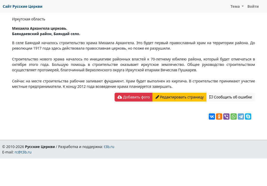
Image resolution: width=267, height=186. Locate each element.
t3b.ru (109, 146)
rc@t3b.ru (23, 152)
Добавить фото (133, 97)
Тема (236, 6)
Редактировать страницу (179, 97)
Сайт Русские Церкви (22, 6)
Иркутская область (28, 19)
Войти (253, 6)
